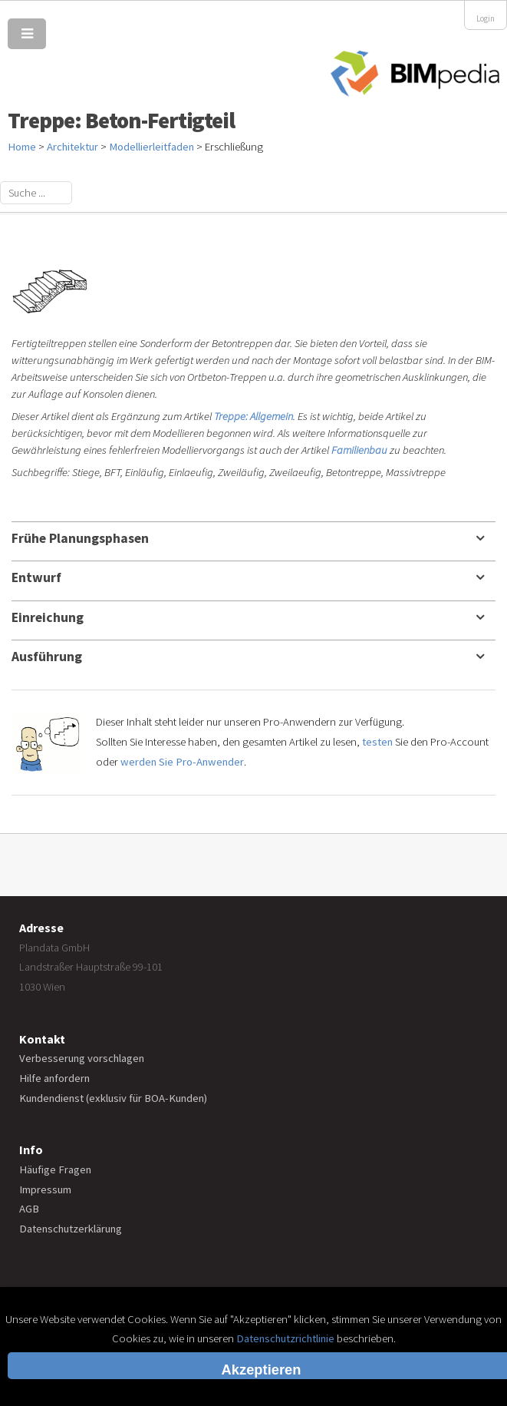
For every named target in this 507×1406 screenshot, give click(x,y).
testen (377, 742)
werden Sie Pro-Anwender (182, 762)
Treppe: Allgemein (253, 416)
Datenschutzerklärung (70, 1229)
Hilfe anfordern (54, 1078)
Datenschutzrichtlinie (285, 1338)
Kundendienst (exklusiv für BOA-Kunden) (113, 1098)
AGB (29, 1209)
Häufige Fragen (55, 1169)
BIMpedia (415, 74)
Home (22, 147)
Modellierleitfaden (151, 147)
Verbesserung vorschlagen (81, 1058)
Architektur (72, 147)
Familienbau (359, 450)
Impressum (45, 1189)
